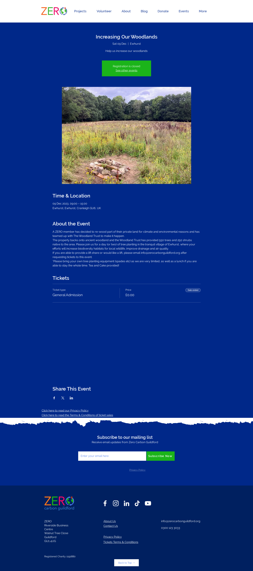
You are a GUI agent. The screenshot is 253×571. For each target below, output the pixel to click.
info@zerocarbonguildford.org (180, 521)
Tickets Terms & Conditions (120, 542)
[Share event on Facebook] (54, 398)
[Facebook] (105, 503)
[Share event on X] (62, 398)
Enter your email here (92, 447)
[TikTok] (137, 503)
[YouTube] (148, 503)
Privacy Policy (112, 536)
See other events (126, 70)
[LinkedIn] (126, 503)
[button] (80, 11)
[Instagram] (116, 503)
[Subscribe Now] (161, 456)
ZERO (48, 521)
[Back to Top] (126, 562)
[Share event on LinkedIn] (71, 398)
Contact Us (110, 526)
